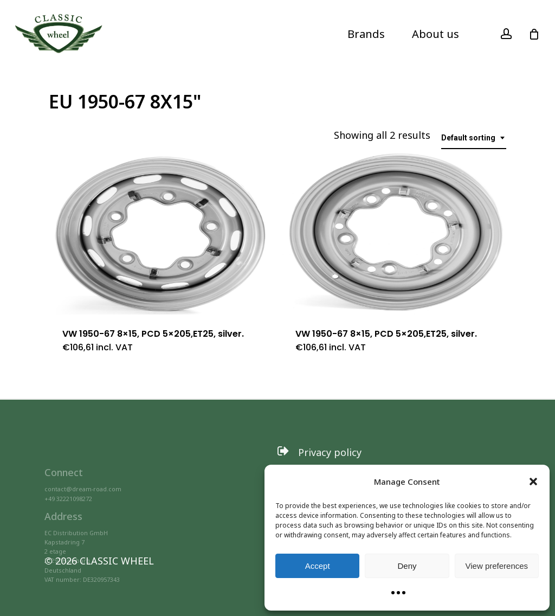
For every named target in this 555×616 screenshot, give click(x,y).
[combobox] (473, 138)
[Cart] (534, 34)
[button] (533, 481)
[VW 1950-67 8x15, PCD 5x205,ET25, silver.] (160, 233)
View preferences (497, 565)
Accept (317, 565)
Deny (406, 565)
